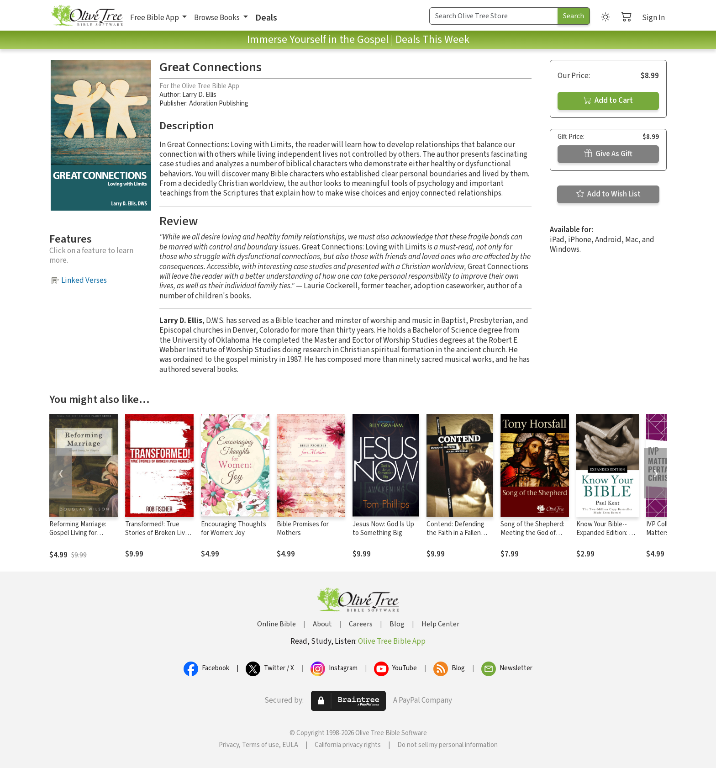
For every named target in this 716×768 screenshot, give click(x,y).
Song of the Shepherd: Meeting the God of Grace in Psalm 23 (532, 532)
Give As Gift (608, 153)
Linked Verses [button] (84, 280)
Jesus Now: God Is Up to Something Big (383, 528)
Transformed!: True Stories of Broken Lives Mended (158, 532)
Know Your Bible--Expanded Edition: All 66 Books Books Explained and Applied (607, 537)
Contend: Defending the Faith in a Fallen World (455, 532)
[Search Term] (493, 16)
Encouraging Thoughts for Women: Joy (233, 528)
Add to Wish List (608, 194)
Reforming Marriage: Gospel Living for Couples (77, 532)
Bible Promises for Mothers (303, 528)
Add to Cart (608, 100)
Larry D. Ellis (199, 95)
